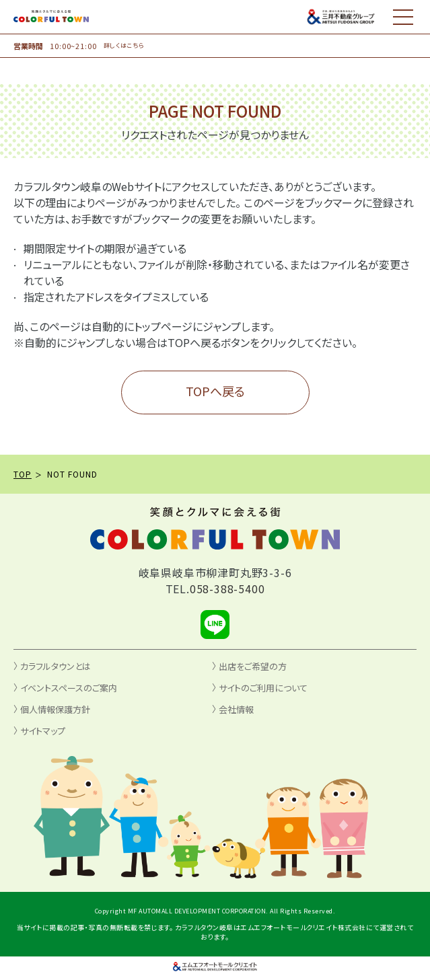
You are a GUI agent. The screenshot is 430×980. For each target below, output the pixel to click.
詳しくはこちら (124, 46)
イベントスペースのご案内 (68, 687)
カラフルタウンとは (55, 666)
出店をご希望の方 (253, 666)
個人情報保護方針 (55, 709)
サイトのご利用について (263, 687)
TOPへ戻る (215, 391)
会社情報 (236, 709)
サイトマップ (42, 730)
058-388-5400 (227, 588)
